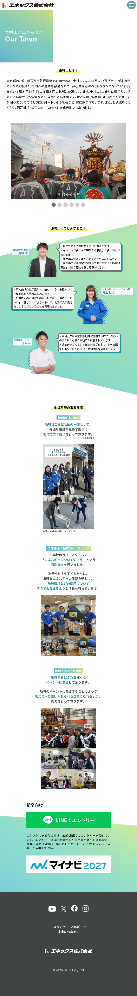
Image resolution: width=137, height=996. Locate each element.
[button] (54, 205)
